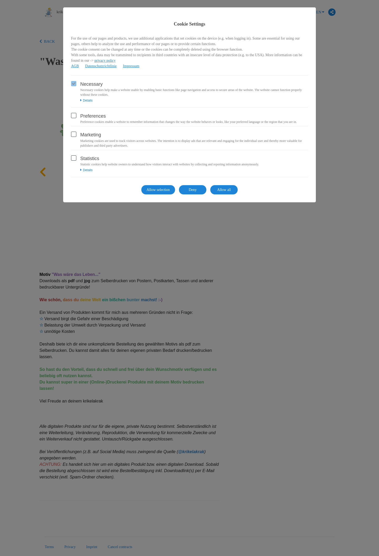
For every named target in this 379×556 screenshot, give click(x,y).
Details (86, 100)
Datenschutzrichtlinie (101, 66)
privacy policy (105, 61)
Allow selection (158, 190)
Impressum (131, 66)
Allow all (224, 190)
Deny (193, 190)
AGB (75, 66)
